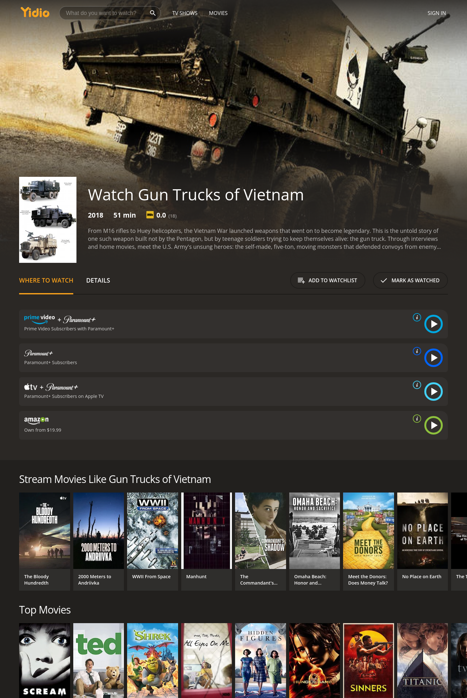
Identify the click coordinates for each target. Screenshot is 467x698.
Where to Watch (46, 280)
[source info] (415, 317)
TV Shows (185, 13)
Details (98, 280)
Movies (218, 13)
